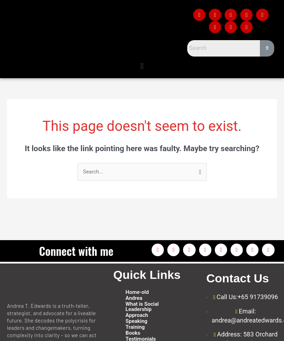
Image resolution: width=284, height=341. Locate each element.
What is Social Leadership (142, 306)
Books (132, 333)
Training (135, 327)
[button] (142, 66)
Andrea (133, 298)
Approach (136, 315)
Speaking (136, 321)
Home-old (137, 292)
